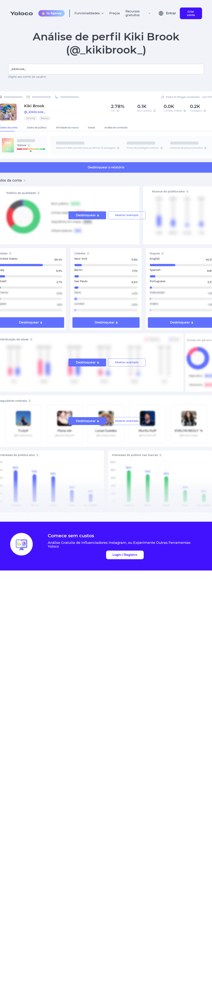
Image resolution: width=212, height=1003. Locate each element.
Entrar (171, 13)
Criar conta (191, 13)
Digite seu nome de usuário (27, 76)
